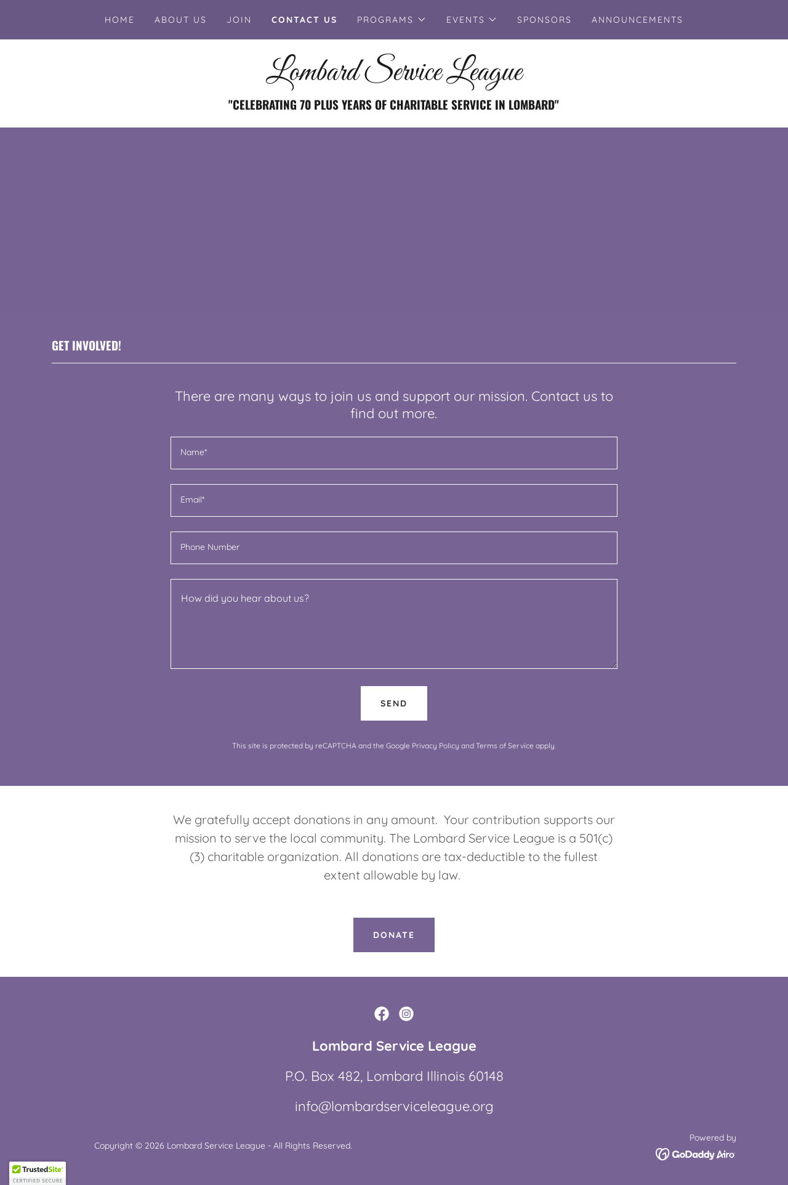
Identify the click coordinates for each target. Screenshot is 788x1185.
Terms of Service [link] (505, 745)
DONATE (394, 934)
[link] (394, 76)
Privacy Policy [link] (435, 745)
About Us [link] (181, 19)
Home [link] (120, 19)
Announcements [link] (637, 19)
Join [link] (239, 19)
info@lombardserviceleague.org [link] (394, 1106)
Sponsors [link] (544, 19)
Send (394, 703)
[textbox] (394, 453)
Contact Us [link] (304, 19)
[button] (391, 19)
